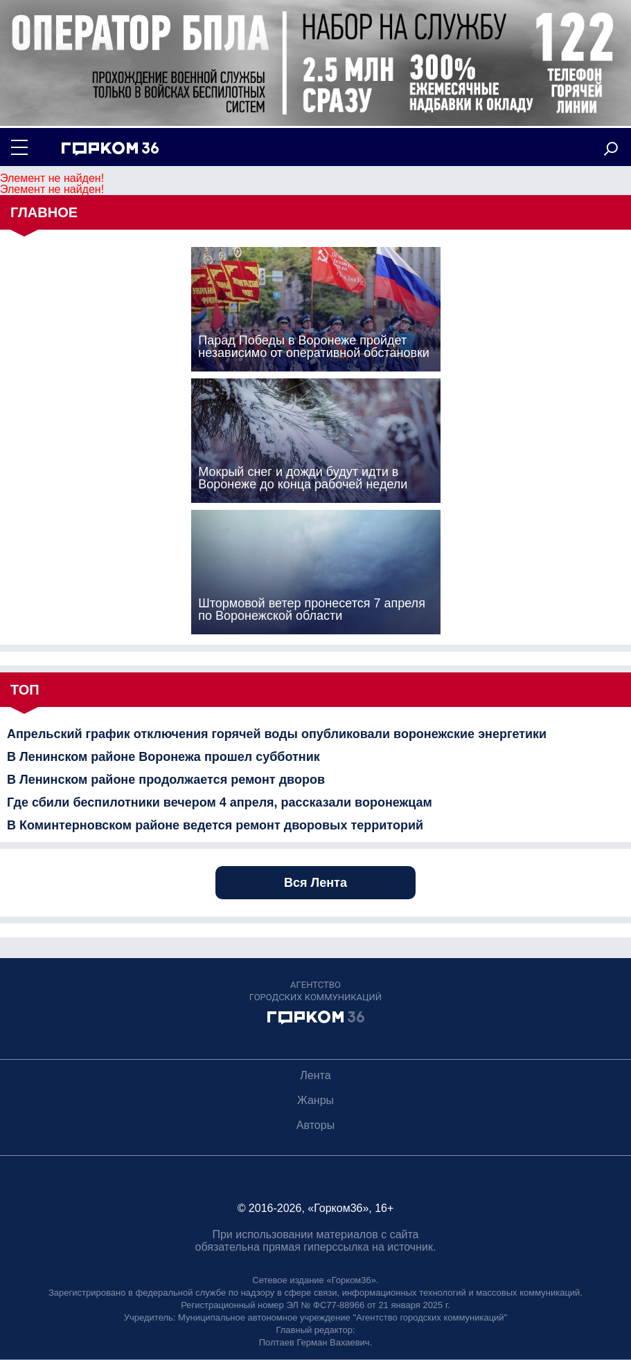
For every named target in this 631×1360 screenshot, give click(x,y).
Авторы (315, 1125)
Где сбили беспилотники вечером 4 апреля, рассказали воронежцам (219, 802)
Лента (315, 1075)
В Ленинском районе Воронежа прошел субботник (163, 757)
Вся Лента (315, 883)
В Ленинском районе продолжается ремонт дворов (166, 779)
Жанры (315, 1100)
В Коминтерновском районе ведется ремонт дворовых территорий (215, 825)
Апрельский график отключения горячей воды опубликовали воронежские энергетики (276, 734)
